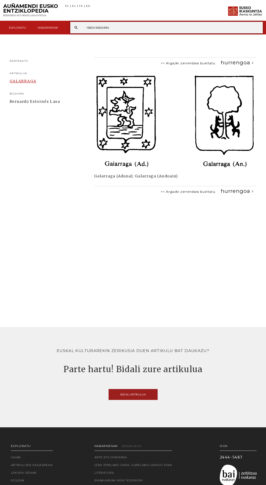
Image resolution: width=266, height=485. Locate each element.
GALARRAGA (23, 81)
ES (67, 6)
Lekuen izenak (24, 472)
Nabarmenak (48, 27)
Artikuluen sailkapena (32, 465)
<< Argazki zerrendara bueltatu (188, 63)
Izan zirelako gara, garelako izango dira (133, 465)
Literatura (104, 472)
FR (81, 6)
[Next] (237, 62)
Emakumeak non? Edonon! (118, 480)
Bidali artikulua (133, 394)
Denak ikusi (132, 446)
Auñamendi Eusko (30, 10)
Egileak (18, 480)
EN (88, 6)
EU (74, 6)
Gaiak (16, 457)
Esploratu (17, 27)
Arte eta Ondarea (110, 457)
